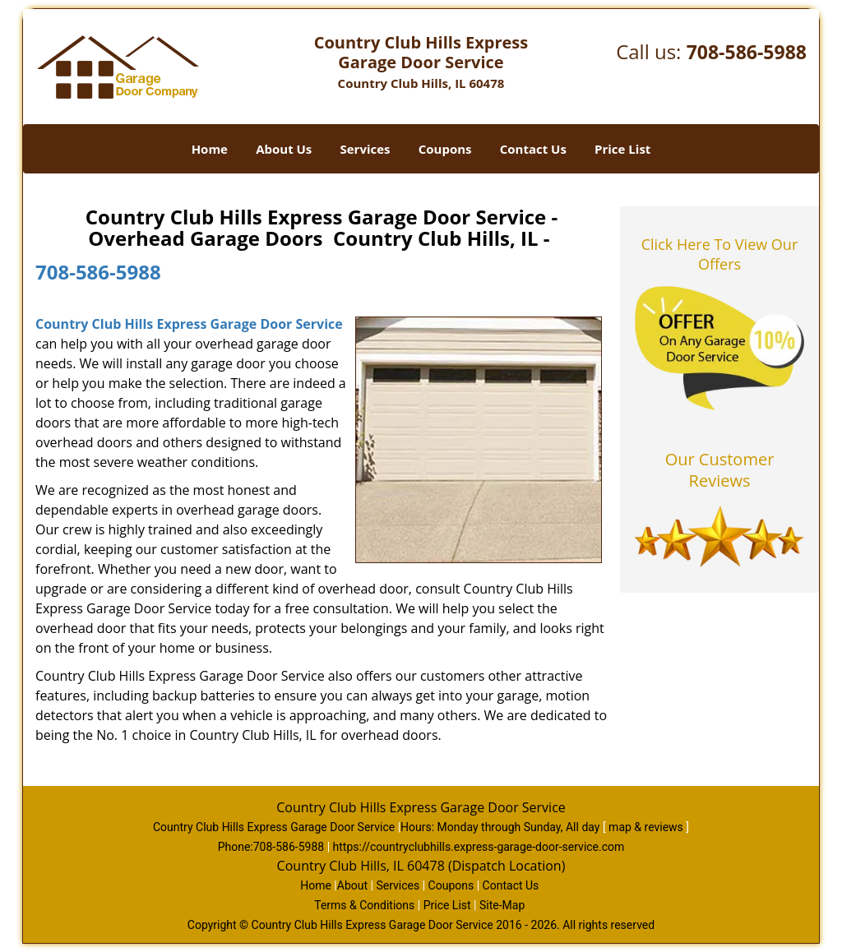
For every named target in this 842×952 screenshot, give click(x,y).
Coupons (445, 149)
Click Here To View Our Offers (719, 254)
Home (210, 149)
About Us (284, 149)
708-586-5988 (747, 52)
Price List (622, 149)
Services (365, 149)
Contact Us (533, 149)
